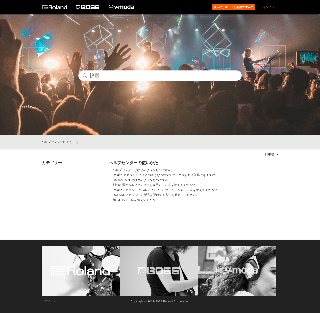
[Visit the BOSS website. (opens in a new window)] (159, 271)
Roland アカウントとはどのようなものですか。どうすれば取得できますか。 (165, 175)
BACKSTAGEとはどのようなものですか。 (142, 180)
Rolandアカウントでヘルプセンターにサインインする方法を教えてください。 (166, 190)
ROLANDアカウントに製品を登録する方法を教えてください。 (156, 195)
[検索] (160, 75)
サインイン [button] (267, 7)
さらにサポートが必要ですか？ (233, 7)
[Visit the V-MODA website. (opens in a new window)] (237, 271)
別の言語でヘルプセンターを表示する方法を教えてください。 (155, 185)
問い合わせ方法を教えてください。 (137, 200)
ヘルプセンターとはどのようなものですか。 (143, 170)
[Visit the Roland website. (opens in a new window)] (81, 271)
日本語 (270, 154)
